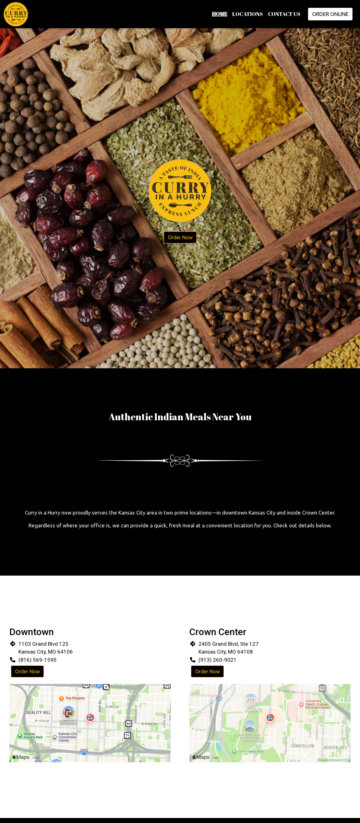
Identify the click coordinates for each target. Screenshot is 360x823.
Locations (247, 14)
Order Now (180, 237)
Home (219, 14)
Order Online (330, 14)
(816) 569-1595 (37, 660)
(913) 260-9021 (217, 660)
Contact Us (284, 14)
